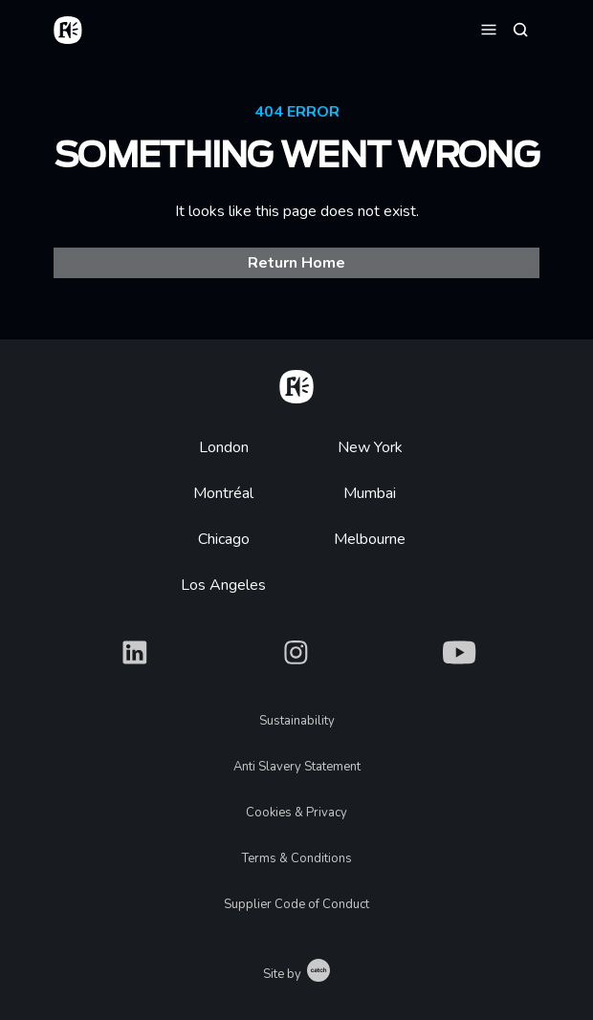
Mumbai (369, 493)
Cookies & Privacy (296, 812)
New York (370, 447)
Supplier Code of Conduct (296, 904)
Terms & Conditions (297, 858)
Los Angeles (223, 585)
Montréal (223, 493)
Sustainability (297, 720)
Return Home (296, 262)
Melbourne (370, 539)
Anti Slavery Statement (297, 766)
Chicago (224, 539)
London (224, 447)
